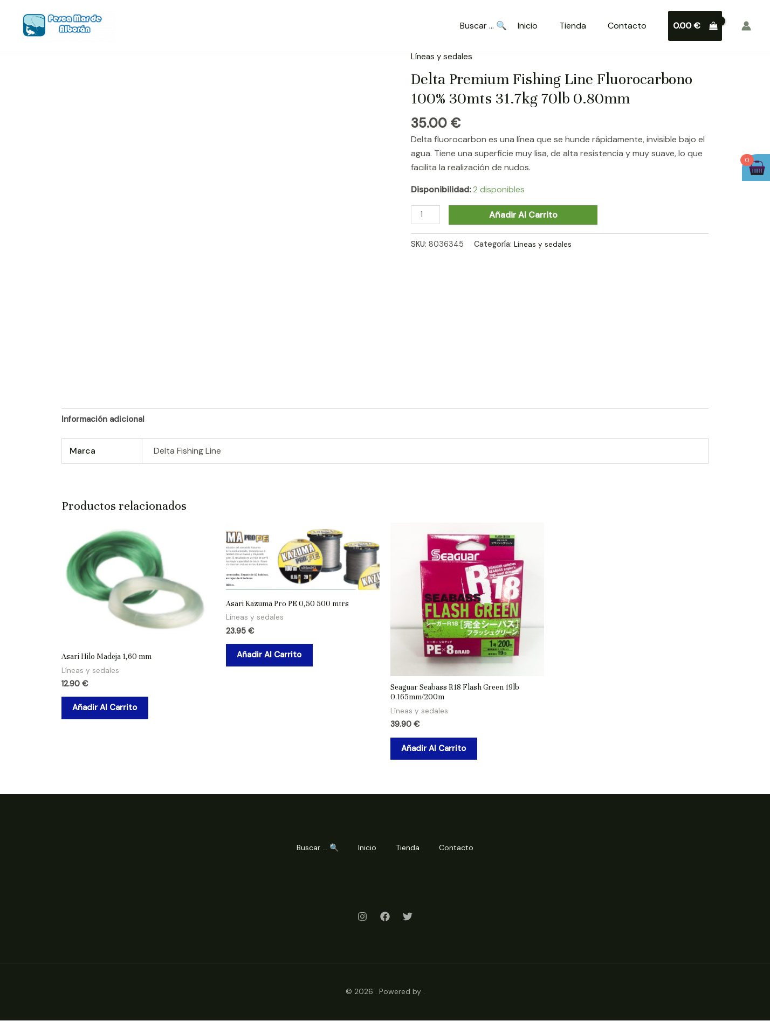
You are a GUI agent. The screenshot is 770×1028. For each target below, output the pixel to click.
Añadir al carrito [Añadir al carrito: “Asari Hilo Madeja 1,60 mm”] (112, 712)
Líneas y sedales (443, 56)
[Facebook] (385, 924)
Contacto (627, 25)
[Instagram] (362, 924)
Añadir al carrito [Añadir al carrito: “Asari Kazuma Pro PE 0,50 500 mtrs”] (276, 659)
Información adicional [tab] (106, 419)
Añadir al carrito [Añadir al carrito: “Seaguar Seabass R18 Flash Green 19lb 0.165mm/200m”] (441, 754)
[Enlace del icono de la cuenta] (746, 26)
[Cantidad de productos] (426, 215)
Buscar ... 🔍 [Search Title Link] (483, 26)
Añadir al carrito (525, 214)
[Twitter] (407, 924)
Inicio (528, 25)
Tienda (572, 25)
